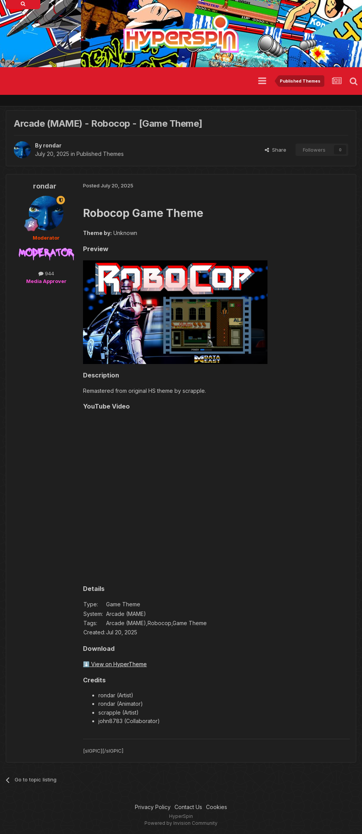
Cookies (216, 807)
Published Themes (100, 154)
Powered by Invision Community (181, 823)
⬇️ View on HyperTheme (115, 664)
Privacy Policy (153, 807)
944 (46, 273)
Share (275, 150)
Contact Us (188, 807)
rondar (52, 145)
